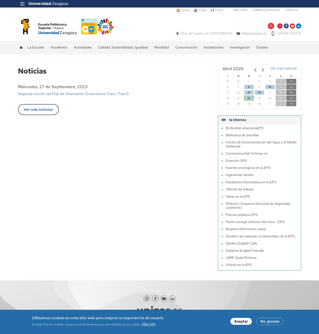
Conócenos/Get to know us (246, 153)
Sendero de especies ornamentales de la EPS (260, 236)
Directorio (240, 10)
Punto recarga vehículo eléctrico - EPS (255, 222)
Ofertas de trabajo (240, 189)
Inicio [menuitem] (21, 47)
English (203, 10)
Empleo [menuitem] (262, 47)
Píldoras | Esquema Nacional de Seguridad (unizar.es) (258, 206)
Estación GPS (236, 161)
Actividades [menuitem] (83, 47)
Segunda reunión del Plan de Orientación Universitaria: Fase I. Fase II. (74, 93)
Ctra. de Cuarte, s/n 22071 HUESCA (206, 33)
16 (259, 92)
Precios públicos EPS (242, 215)
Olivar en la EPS (238, 197)
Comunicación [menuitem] (186, 47)
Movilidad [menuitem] (161, 47)
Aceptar (241, 322)
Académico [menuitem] (58, 47)
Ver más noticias (38, 109)
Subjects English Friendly (245, 251)
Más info (149, 324)
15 (249, 92)
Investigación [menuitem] (240, 47)
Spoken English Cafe (241, 243)
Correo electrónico (266, 10)
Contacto (291, 10)
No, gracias (270, 322)
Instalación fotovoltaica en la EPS (251, 182)
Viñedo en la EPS (239, 265)
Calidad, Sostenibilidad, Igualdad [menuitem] (123, 47)
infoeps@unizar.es (254, 33)
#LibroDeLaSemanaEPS (244, 128)
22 (248, 98)
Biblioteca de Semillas (242, 135)
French (219, 10)
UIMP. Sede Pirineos (241, 258)
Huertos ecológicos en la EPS (248, 168)
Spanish (185, 10)
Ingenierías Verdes (240, 175)
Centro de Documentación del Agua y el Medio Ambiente (261, 144)
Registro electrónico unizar (246, 229)
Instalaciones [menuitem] (214, 47)
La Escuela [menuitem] (36, 47)
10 (270, 86)
